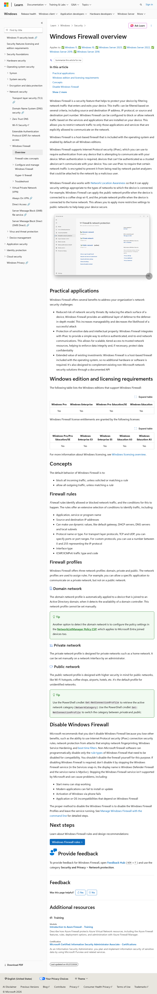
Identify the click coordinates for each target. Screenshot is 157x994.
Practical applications (64, 73)
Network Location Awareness (108, 183)
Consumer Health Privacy (97, 986)
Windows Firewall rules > (67, 842)
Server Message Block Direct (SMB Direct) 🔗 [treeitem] (27, 223)
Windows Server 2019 (61, 51)
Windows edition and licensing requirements (76, 77)
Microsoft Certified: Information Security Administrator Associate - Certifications (93, 944)
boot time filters (87, 748)
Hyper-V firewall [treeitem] (23, 175)
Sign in (149, 4)
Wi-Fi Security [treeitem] (19, 125)
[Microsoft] (6, 4)
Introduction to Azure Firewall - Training (71, 926)
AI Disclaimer (9, 986)
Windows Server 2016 (88, 51)
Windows (65, 25)
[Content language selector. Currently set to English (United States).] (18, 979)
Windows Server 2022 (138, 47)
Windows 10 (88, 47)
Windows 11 (71, 47)
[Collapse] (41, 23)
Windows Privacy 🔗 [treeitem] (17, 262)
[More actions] (151, 25)
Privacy (73, 986)
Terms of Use (123, 986)
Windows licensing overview (129, 454)
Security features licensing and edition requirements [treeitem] (23, 46)
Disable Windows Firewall (66, 86)
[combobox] (23, 30)
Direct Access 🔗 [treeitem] (21, 204)
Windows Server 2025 (110, 47)
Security (78, 25)
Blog (45, 986)
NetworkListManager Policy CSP (77, 629)
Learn (53, 25)
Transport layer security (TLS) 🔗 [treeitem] (27, 100)
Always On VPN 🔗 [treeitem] (22, 198)
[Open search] (141, 5)
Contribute (60, 986)
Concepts (57, 82)
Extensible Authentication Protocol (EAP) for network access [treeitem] (26, 135)
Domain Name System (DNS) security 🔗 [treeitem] (27, 110)
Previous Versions (30, 986)
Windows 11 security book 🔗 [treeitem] (22, 37)
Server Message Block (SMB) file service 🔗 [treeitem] (27, 212)
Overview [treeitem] (20, 152)
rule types (97, 752)
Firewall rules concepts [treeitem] (27, 158)
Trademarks (140, 986)
